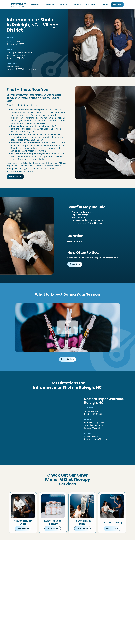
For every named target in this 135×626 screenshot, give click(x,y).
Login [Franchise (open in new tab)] (105, 4)
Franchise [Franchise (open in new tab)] (90, 4)
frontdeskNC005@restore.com (21, 69)
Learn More (23, 528)
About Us (63, 4)
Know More (49, 4)
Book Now (75, 264)
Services (35, 4)
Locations (76, 4)
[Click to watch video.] (67, 327)
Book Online (15, 176)
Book (117, 4)
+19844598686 (13, 66)
